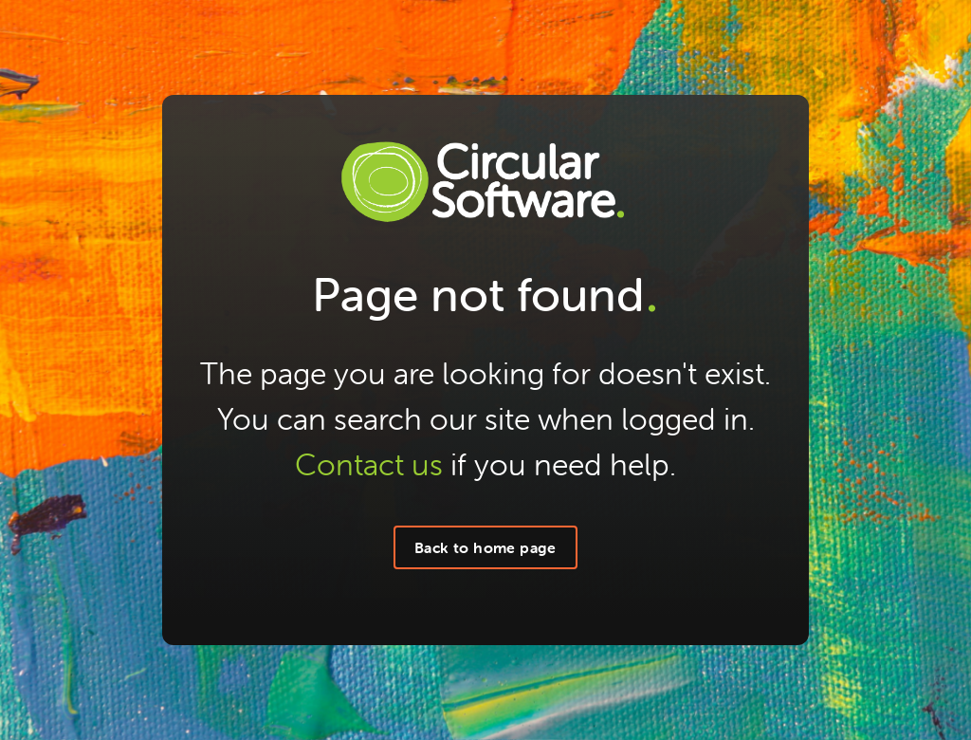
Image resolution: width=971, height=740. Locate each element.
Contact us (369, 464)
